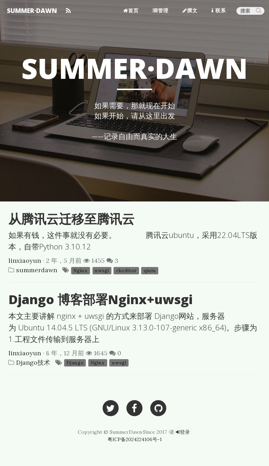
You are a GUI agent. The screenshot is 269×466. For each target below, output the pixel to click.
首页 (131, 10)
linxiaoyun (24, 260)
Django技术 (33, 362)
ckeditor (126, 270)
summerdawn (36, 270)
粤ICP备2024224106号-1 (135, 439)
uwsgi (102, 270)
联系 (219, 10)
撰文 (190, 10)
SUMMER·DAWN (32, 10)
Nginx (80, 270)
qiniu (150, 270)
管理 (160, 10)
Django (74, 363)
